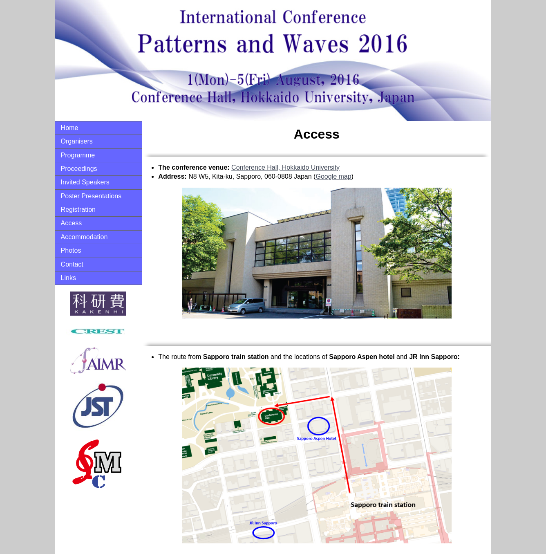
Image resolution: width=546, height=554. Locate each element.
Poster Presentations (91, 196)
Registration (78, 209)
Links (68, 277)
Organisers (77, 141)
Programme (78, 155)
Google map (333, 176)
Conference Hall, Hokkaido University (285, 167)
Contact (72, 264)
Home (69, 127)
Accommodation (84, 236)
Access (71, 223)
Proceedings (79, 168)
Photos (71, 250)
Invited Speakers (85, 182)
